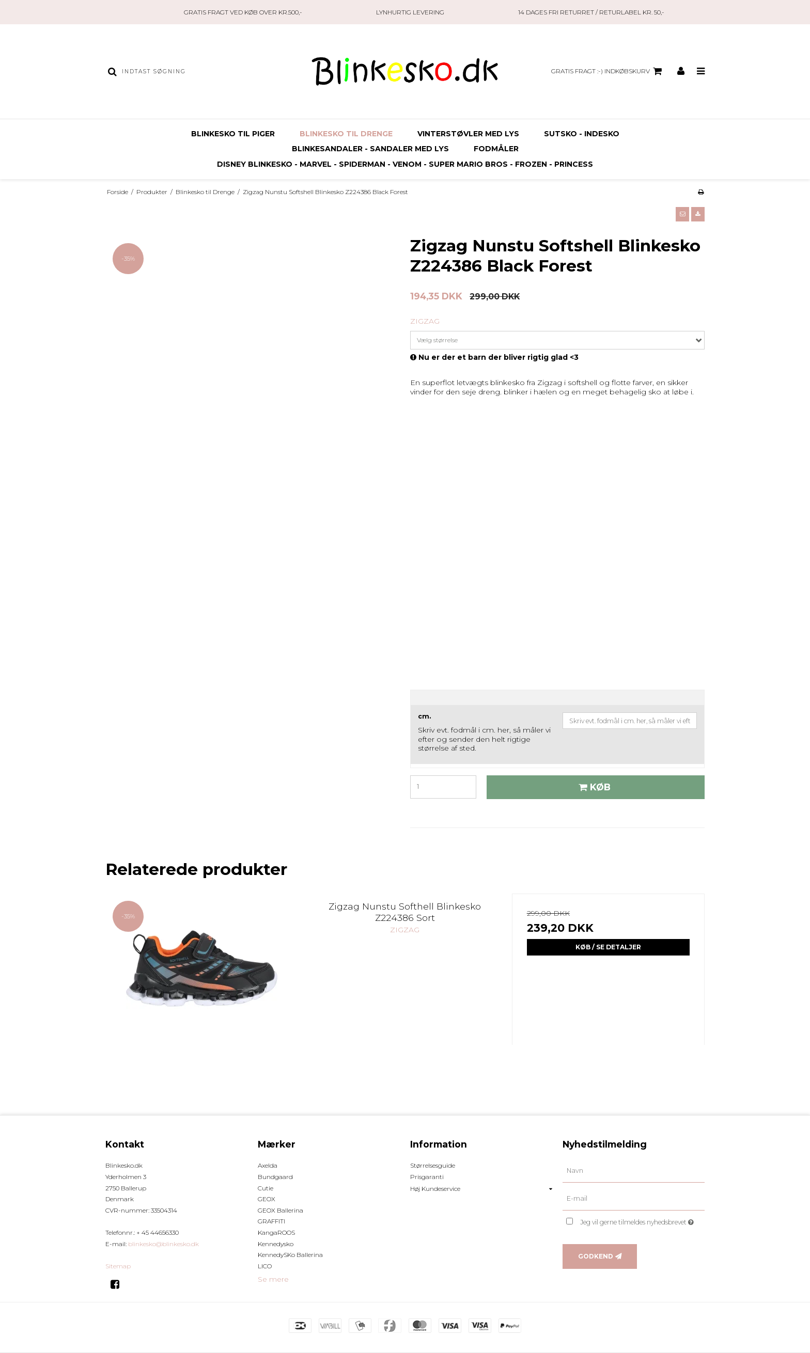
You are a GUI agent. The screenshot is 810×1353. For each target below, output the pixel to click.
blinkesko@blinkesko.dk (163, 1244)
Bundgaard (275, 1177)
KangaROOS (276, 1232)
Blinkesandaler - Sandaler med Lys (370, 148)
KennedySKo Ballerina (290, 1255)
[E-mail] (634, 1198)
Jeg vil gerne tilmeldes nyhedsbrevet (642, 1220)
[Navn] (634, 1170)
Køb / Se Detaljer (608, 947)
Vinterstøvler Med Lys (468, 133)
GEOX (266, 1199)
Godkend (595, 1256)
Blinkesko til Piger (233, 133)
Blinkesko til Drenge (346, 133)
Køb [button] (593, 787)
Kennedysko (275, 1244)
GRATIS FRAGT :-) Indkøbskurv (608, 71)
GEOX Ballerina (280, 1210)
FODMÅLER (496, 148)
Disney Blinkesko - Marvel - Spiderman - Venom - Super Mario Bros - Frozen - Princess (405, 164)
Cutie (265, 1188)
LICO (265, 1266)
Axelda (267, 1165)
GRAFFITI (271, 1221)
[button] (682, 214)
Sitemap (118, 1266)
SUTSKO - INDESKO (581, 133)
